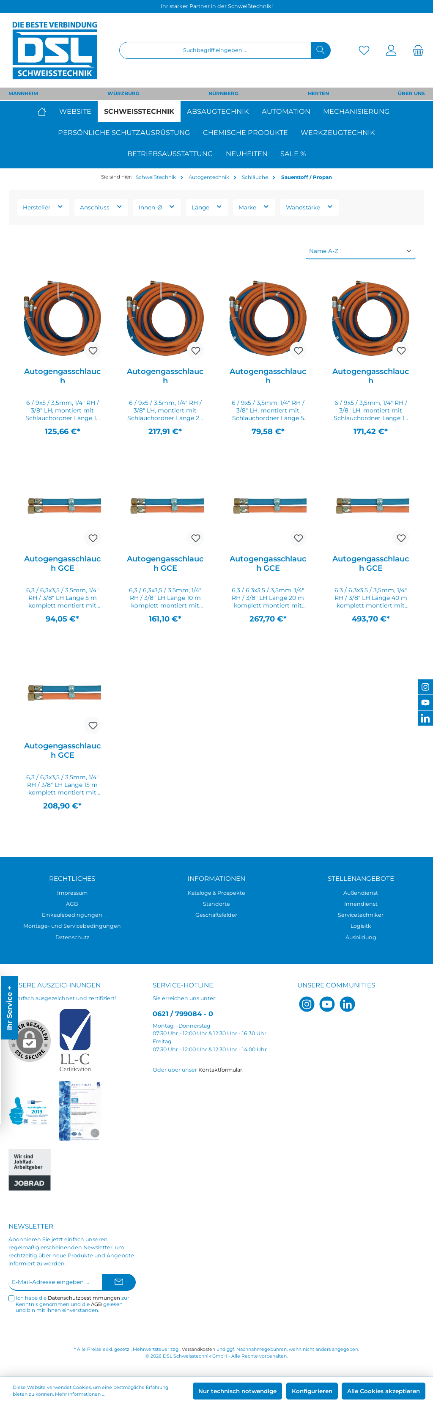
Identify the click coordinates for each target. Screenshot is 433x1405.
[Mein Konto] (391, 50)
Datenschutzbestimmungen (84, 1298)
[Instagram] (306, 1004)
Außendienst (360, 893)
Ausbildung (360, 937)
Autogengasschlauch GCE (62, 563)
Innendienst (361, 904)
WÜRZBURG (123, 93)
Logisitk (361, 926)
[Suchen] (321, 50)
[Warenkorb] (416, 50)
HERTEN (318, 93)
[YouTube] (327, 1004)
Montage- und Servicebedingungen (72, 926)
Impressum (72, 893)
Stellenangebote (361, 878)
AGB (72, 904)
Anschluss (101, 206)
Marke (254, 206)
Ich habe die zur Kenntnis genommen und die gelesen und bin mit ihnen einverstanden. (72, 1304)
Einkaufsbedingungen (72, 915)
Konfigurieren (312, 1391)
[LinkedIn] (347, 1004)
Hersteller (43, 206)
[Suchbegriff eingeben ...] (215, 50)
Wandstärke (310, 206)
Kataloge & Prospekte (216, 893)
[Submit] (119, 1282)
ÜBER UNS (411, 93)
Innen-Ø (157, 206)
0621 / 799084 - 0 (183, 1013)
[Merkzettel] (364, 50)
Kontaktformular (220, 1070)
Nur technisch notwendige (237, 1391)
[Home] (45, 111)
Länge (207, 206)
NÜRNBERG (223, 93)
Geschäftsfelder (216, 915)
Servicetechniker (361, 915)
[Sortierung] (361, 251)
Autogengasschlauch (62, 376)
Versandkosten (198, 1349)
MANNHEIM (23, 93)
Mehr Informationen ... (79, 1394)
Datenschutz (72, 937)
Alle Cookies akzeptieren (383, 1391)
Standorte (216, 904)
